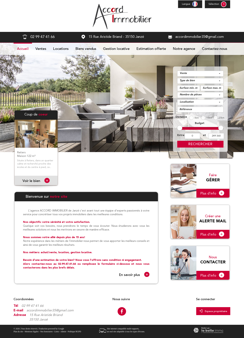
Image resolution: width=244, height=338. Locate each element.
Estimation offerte (151, 49)
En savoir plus (134, 274)
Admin (63, 331)
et (204, 135)
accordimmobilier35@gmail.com (199, 37)
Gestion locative (116, 49)
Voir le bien (36, 181)
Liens (56, 331)
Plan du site (18, 331)
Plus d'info (212, 193)
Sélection (214, 4)
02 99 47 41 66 (33, 306)
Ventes (40, 49)
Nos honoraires (46, 331)
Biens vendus (85, 49)
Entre (180, 135)
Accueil (23, 49)
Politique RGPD (74, 331)
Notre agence (184, 49)
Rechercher (200, 144)
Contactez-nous (214, 49)
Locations (61, 49)
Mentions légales (32, 331)
